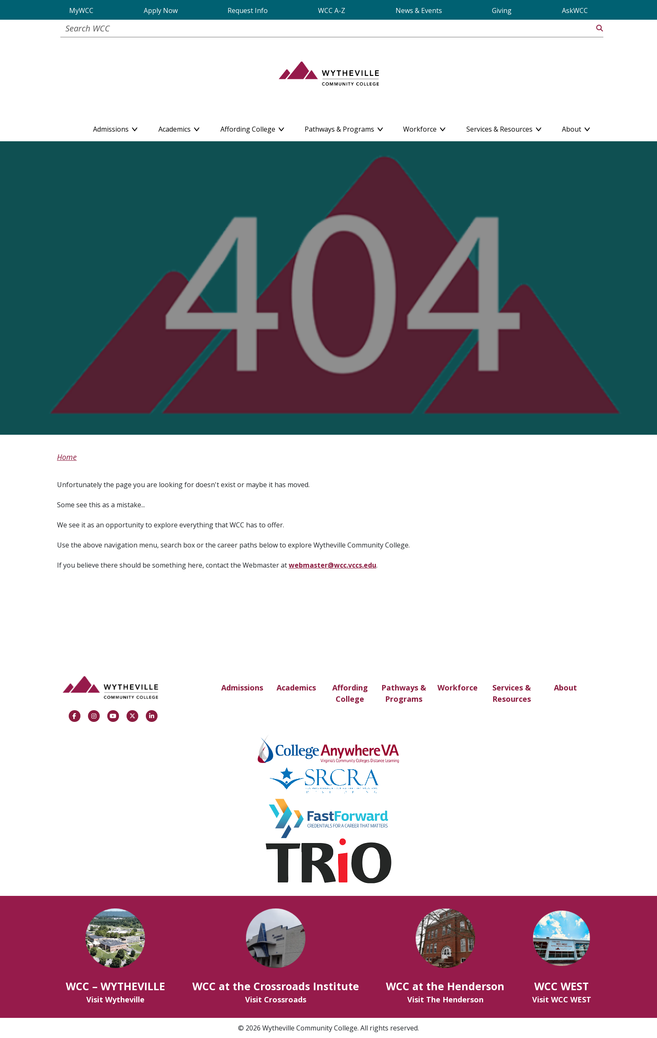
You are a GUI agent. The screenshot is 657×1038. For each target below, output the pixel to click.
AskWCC (575, 10)
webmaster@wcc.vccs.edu (332, 565)
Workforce (457, 687)
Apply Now (161, 10)
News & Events (419, 10)
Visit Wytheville (115, 999)
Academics (296, 687)
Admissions (242, 687)
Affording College (350, 693)
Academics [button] (178, 127)
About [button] (576, 127)
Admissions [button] (115, 127)
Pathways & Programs (403, 693)
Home (67, 457)
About (565, 687)
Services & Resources (511, 693)
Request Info (248, 10)
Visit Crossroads (275, 999)
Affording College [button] (252, 127)
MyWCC (81, 10)
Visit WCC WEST (561, 999)
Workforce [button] (424, 127)
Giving (502, 10)
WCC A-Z (331, 10)
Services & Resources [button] (503, 127)
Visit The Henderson (445, 999)
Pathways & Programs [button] (344, 127)
